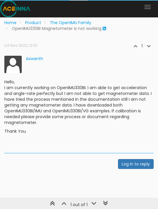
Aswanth (34, 59)
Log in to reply (136, 164)
